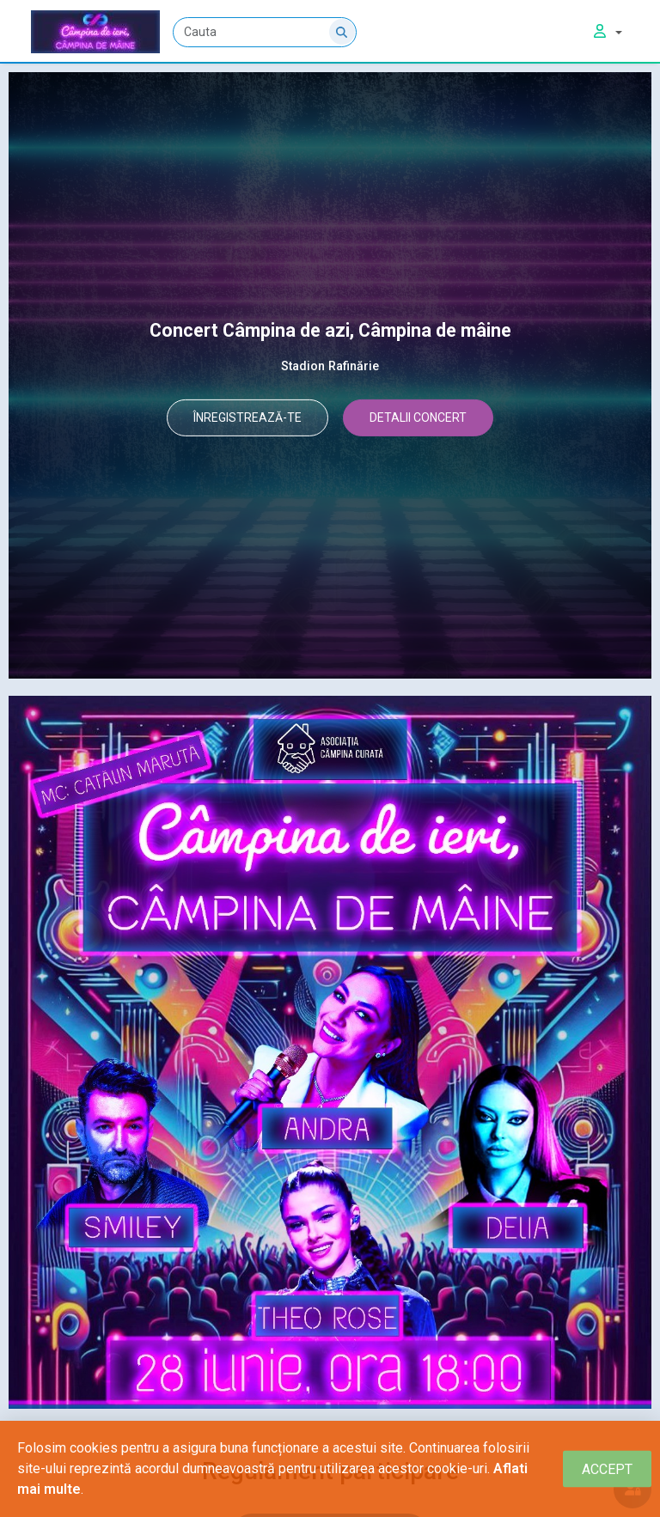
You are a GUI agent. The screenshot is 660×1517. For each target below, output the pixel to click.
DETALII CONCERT (428, 419)
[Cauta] (266, 32)
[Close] (607, 1469)
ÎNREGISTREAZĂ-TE (238, 419)
